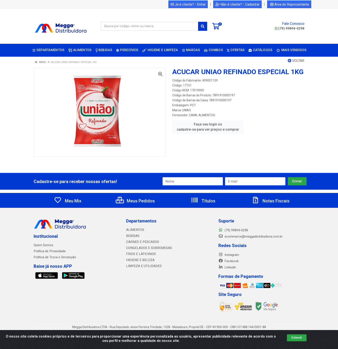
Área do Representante (289, 4)
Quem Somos (43, 245)
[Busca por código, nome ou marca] (149, 26)
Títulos (203, 200)
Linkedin (227, 267)
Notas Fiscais (270, 200)
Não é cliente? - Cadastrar (237, 4)
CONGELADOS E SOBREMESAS (148, 248)
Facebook (228, 261)
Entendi (296, 337)
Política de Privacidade (49, 251)
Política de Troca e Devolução (55, 257)
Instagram (228, 255)
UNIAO (186, 110)
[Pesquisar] (202, 26)
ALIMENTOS (134, 230)
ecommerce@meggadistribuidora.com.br (250, 236)
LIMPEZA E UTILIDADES (143, 266)
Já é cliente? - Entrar (188, 4)
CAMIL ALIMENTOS (202, 115)
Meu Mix (67, 200)
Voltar (296, 61)
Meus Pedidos (135, 200)
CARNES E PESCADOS (142, 242)
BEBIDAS (132, 236)
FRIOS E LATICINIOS (140, 254)
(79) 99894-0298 (289, 28)
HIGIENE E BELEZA (139, 260)
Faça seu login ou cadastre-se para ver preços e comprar (208, 126)
